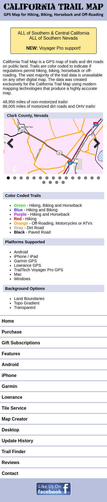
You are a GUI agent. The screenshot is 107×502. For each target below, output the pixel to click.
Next (94, 143)
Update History (17, 440)
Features (11, 353)
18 (56, 182)
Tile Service (14, 408)
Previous (12, 143)
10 (66, 177)
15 (98, 177)
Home (8, 321)
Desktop (10, 429)
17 (50, 182)
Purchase (12, 332)
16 (43, 182)
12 (79, 177)
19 (63, 182)
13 (85, 177)
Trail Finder (13, 451)
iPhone (9, 375)
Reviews (10, 462)
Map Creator (14, 419)
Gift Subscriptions (21, 342)
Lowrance (12, 397)
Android (10, 364)
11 (72, 177)
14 (92, 177)
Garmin (9, 386)
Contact (10, 473)
